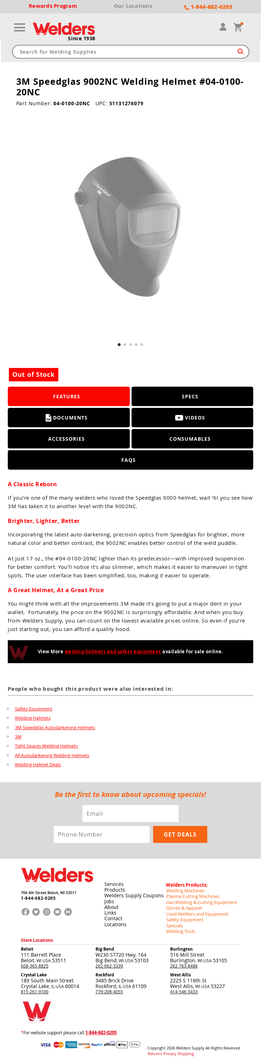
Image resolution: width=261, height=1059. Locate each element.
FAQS (128, 460)
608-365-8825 (34, 961)
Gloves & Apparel (183, 904)
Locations (115, 921)
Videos (190, 417)
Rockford (104, 970)
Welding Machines (184, 887)
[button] (119, 344)
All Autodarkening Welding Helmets (52, 754)
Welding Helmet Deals (38, 763)
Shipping (182, 1048)
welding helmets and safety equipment (113, 651)
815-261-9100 (34, 987)
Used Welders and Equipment (195, 910)
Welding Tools (179, 927)
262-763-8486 (184, 961)
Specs (190, 396)
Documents (67, 418)
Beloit (27, 944)
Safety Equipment (33, 708)
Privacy (168, 1048)
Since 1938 (81, 38)
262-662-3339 (109, 961)
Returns (154, 1048)
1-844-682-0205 (36, 896)
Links (110, 909)
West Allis (180, 970)
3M (18, 736)
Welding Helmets (33, 717)
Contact (113, 915)
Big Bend (104, 944)
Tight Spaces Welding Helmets (46, 745)
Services (113, 881)
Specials (174, 921)
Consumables (190, 438)
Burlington (181, 944)
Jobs (109, 898)
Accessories (66, 438)
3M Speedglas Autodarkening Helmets (55, 727)
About (111, 904)
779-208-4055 (109, 987)
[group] (130, 229)
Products (114, 887)
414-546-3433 (184, 987)
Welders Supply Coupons (133, 893)
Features (66, 396)
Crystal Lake (34, 970)
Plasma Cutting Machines (191, 893)
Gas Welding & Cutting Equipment (199, 899)
